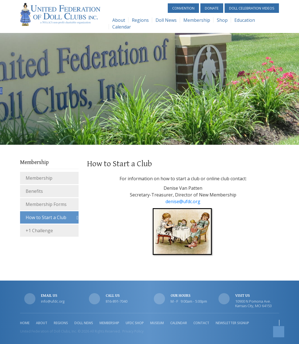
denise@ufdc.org (183, 201)
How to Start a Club (46, 217)
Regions (140, 20)
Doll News (166, 20)
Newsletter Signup (232, 323)
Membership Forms (46, 204)
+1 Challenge (39, 230)
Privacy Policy (133, 331)
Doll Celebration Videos (251, 8)
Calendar (121, 27)
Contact (201, 323)
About (118, 20)
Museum (157, 323)
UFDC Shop (135, 323)
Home (25, 323)
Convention (183, 8)
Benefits (34, 191)
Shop (222, 20)
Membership (196, 20)
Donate (212, 8)
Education (244, 20)
